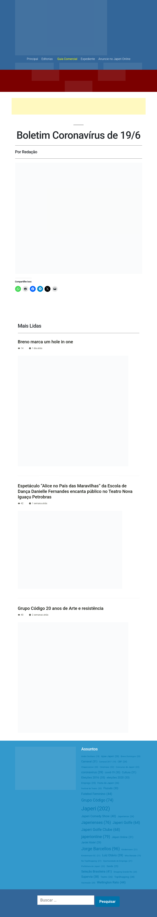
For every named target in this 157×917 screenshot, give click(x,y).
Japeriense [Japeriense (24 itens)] (126, 816)
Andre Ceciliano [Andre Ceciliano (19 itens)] (90, 756)
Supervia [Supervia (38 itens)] (90, 877)
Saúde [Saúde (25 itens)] (112, 866)
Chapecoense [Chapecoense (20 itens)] (89, 767)
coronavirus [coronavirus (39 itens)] (92, 772)
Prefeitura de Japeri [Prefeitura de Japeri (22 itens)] (93, 866)
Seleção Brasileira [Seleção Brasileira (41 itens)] (96, 871)
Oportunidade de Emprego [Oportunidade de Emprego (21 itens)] (117, 861)
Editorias (47, 59)
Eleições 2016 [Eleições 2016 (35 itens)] (93, 777)
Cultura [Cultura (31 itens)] (129, 772)
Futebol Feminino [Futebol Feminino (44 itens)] (96, 794)
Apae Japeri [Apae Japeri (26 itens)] (110, 756)
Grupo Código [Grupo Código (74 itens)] (97, 800)
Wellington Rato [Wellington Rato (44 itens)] (111, 882)
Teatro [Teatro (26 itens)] (106, 877)
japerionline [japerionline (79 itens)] (95, 836)
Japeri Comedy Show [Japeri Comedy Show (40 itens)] (98, 816)
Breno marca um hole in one (45, 341)
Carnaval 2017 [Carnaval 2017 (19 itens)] (107, 762)
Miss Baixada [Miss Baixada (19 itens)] (133, 855)
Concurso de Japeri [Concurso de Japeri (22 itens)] (127, 767)
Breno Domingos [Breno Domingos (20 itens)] (130, 756)
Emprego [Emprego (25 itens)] (88, 783)
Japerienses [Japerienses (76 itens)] (96, 822)
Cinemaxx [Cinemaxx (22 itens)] (107, 767)
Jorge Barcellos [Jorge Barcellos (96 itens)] (100, 849)
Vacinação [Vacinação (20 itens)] (88, 883)
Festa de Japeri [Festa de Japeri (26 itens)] (108, 783)
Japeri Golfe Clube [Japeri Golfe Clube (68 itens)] (100, 829)
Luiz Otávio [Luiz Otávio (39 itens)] (112, 855)
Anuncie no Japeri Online (114, 59)
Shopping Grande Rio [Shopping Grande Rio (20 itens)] (125, 872)
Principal (32, 59)
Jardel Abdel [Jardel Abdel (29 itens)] (91, 842)
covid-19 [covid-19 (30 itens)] (112, 772)
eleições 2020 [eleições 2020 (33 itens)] (118, 777)
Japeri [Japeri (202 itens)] (95, 809)
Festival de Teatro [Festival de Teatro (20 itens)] (91, 788)
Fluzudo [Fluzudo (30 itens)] (110, 788)
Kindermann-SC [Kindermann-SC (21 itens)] (90, 856)
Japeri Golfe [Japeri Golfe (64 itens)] (126, 822)
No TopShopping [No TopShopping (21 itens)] (91, 861)
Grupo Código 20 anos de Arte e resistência (61, 608)
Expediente (88, 59)
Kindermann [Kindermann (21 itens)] (129, 850)
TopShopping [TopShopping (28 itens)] (124, 877)
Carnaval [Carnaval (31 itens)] (89, 761)
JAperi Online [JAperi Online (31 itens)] (122, 837)
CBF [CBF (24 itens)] (122, 762)
